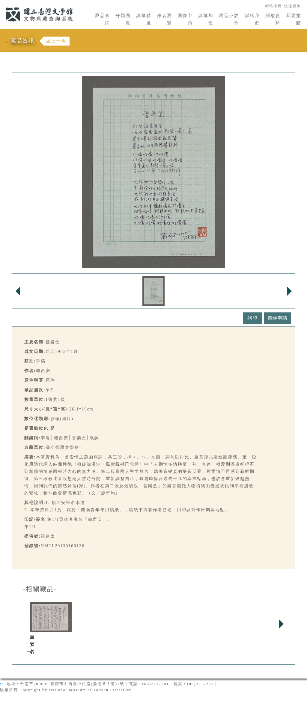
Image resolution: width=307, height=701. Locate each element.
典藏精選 (143, 19)
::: (2, 3)
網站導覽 (273, 6)
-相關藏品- (40, 589)
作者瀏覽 (164, 19)
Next (281, 623)
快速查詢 (292, 6)
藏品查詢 (102, 19)
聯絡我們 (252, 19)
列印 (252, 318)
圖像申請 (185, 19)
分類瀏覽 (123, 19)
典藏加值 (205, 19)
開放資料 (273, 19)
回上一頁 (56, 40)
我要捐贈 (293, 19)
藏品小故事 (229, 19)
